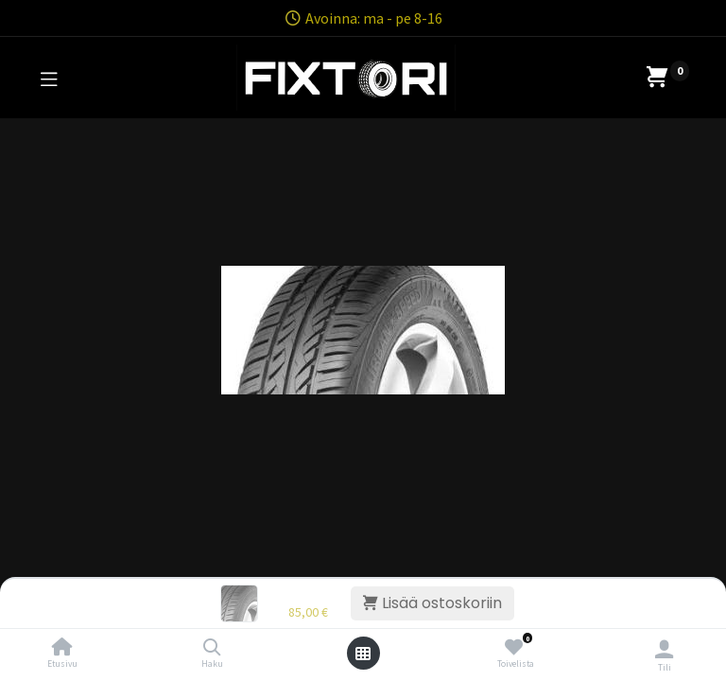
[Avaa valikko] (363, 653)
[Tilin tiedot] (664, 648)
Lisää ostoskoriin (432, 603)
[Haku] (212, 647)
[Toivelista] (513, 647)
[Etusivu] (62, 647)
